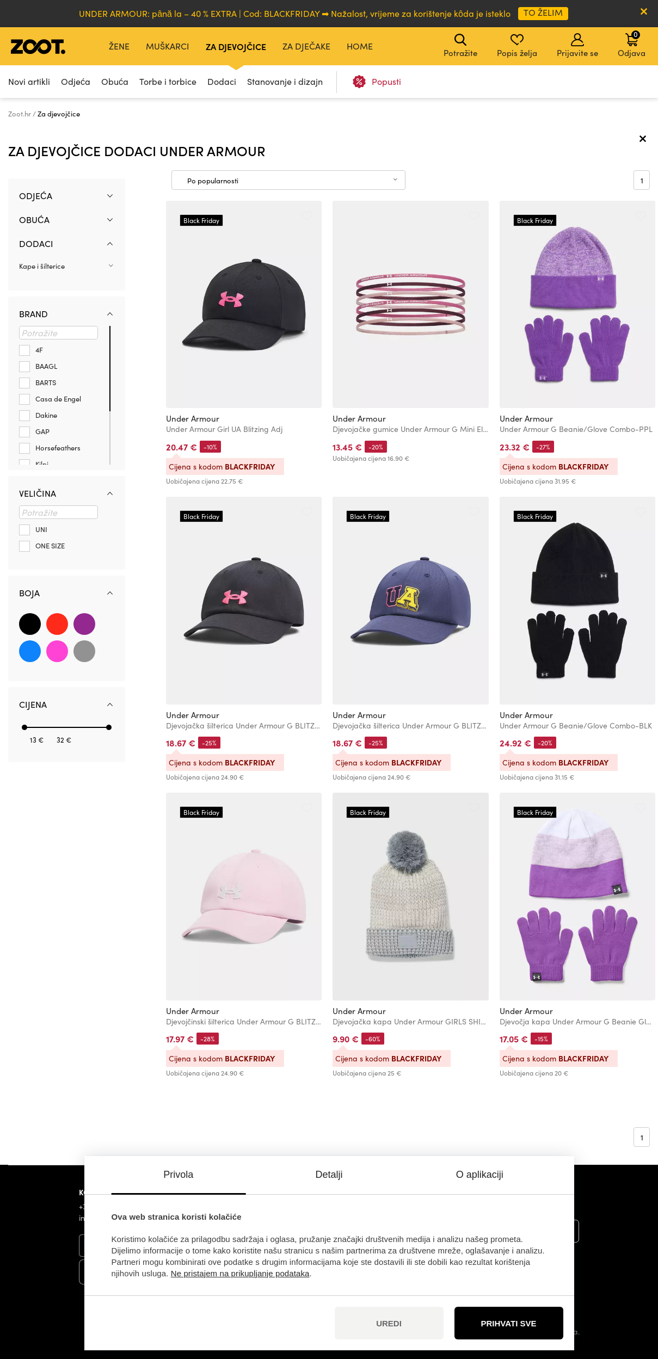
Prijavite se (577, 45)
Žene (119, 46)
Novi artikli (29, 81)
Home (360, 46)
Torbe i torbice (167, 81)
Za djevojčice (236, 46)
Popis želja (517, 45)
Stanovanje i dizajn (285, 81)
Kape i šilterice (42, 266)
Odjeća (75, 81)
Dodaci (221, 81)
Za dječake (306, 46)
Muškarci (167, 46)
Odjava (631, 43)
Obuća (114, 81)
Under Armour (192, 418)
